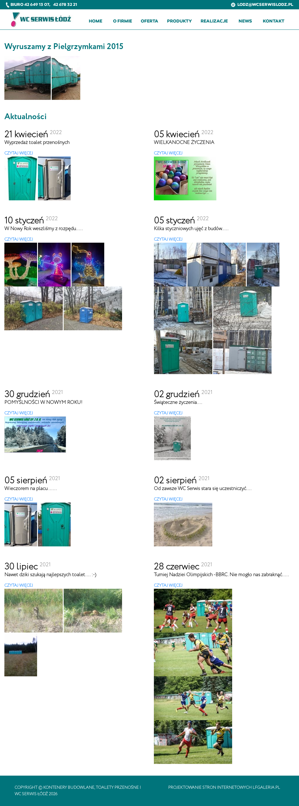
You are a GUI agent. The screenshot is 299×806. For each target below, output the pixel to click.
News (245, 21)
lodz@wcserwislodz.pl (262, 4)
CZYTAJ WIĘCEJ (18, 153)
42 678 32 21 (65, 4)
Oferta (149, 21)
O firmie (122, 21)
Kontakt (273, 21)
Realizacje (214, 21)
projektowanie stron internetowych (210, 788)
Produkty (179, 21)
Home (95, 21)
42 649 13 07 (36, 4)
